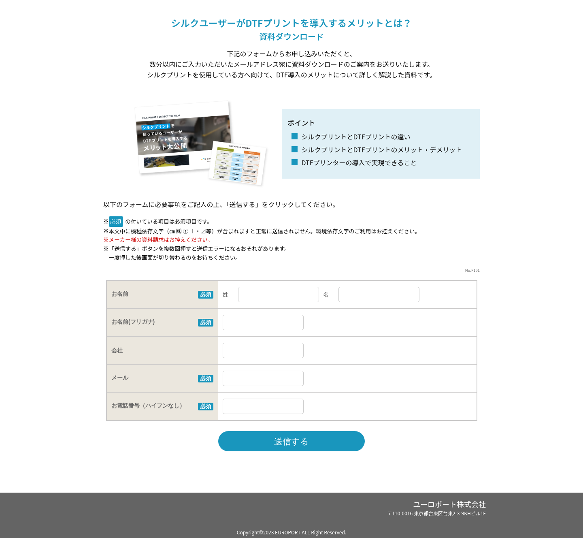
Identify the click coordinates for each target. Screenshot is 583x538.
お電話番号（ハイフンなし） (148, 405)
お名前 (119, 293)
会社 (117, 350)
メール (119, 377)
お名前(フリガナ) (133, 321)
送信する (291, 441)
